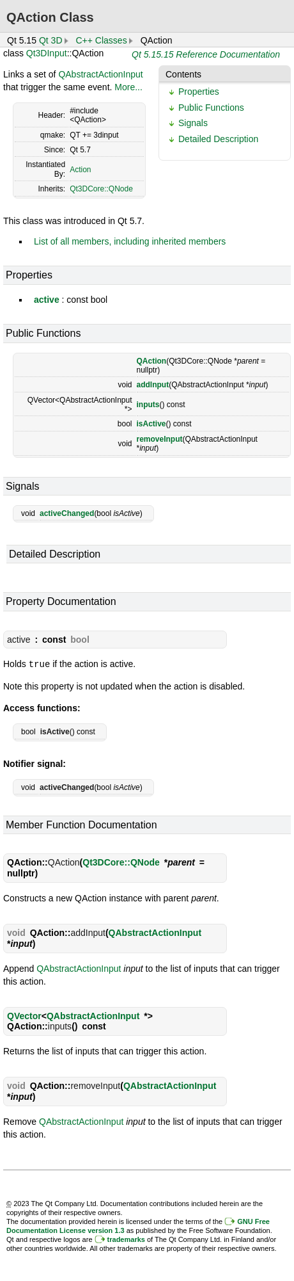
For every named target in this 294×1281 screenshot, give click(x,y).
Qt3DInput (46, 53)
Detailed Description (218, 139)
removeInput (160, 439)
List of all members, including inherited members (130, 241)
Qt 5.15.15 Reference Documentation (206, 54)
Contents (183, 74)
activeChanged (67, 513)
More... (128, 87)
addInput (153, 384)
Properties (198, 91)
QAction (152, 361)
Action (80, 169)
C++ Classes (101, 40)
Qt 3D (51, 40)
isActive (151, 423)
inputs (148, 404)
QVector (24, 1015)
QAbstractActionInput (100, 74)
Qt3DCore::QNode (101, 188)
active (46, 299)
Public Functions (211, 107)
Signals (193, 123)
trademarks (126, 1239)
